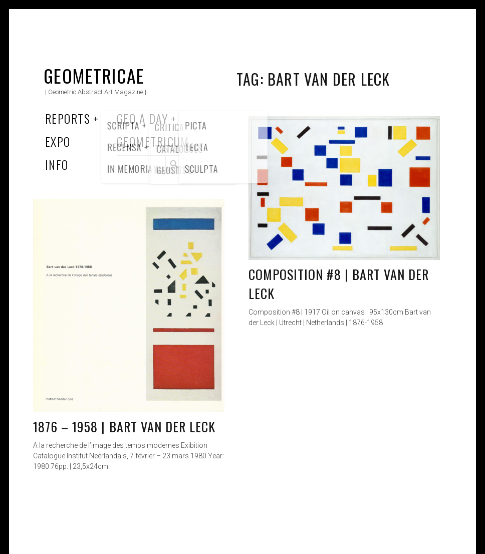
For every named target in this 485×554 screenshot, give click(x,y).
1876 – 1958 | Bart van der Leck (124, 426)
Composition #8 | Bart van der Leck (339, 283)
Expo (58, 141)
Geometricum (153, 141)
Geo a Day (142, 118)
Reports (67, 118)
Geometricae (94, 75)
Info (57, 164)
